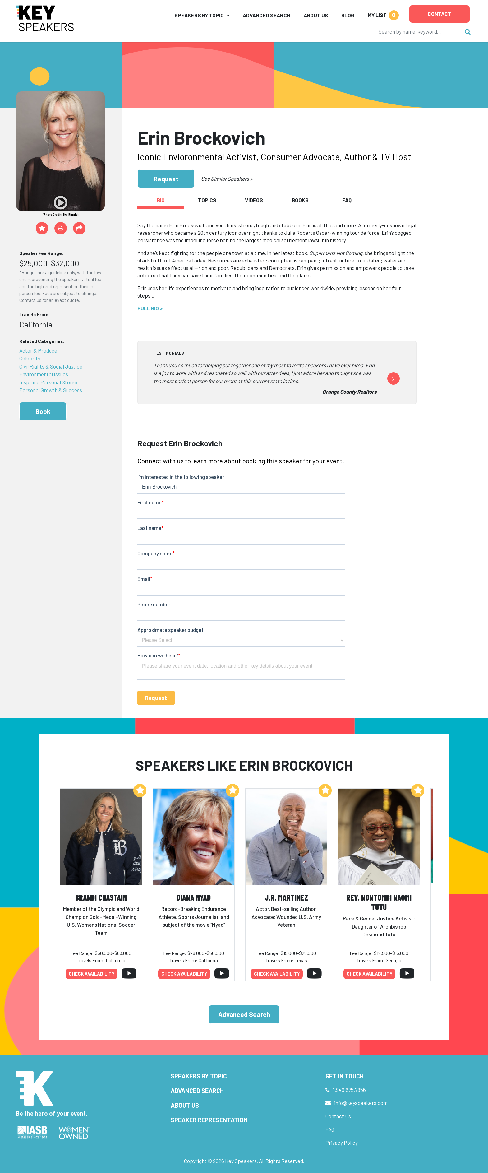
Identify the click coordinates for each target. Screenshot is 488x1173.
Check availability (92, 973)
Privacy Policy (341, 1142)
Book (42, 411)
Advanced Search (266, 15)
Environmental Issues (43, 374)
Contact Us (338, 1116)
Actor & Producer (39, 350)
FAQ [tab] (347, 200)
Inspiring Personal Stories (49, 382)
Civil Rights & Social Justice (50, 366)
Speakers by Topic (199, 1076)
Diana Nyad (194, 897)
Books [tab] (300, 200)
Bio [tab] (161, 200)
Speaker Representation (209, 1120)
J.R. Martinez (286, 897)
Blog (347, 15)
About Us (316, 15)
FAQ (329, 1129)
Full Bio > (150, 308)
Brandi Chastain (101, 897)
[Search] (418, 31)
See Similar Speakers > (226, 178)
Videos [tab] (254, 200)
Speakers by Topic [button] (199, 15)
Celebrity (29, 358)
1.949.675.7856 (349, 1090)
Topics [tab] (207, 200)
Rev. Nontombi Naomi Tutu (379, 902)
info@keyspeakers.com (361, 1103)
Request (166, 179)
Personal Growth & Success (50, 390)
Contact (439, 14)
